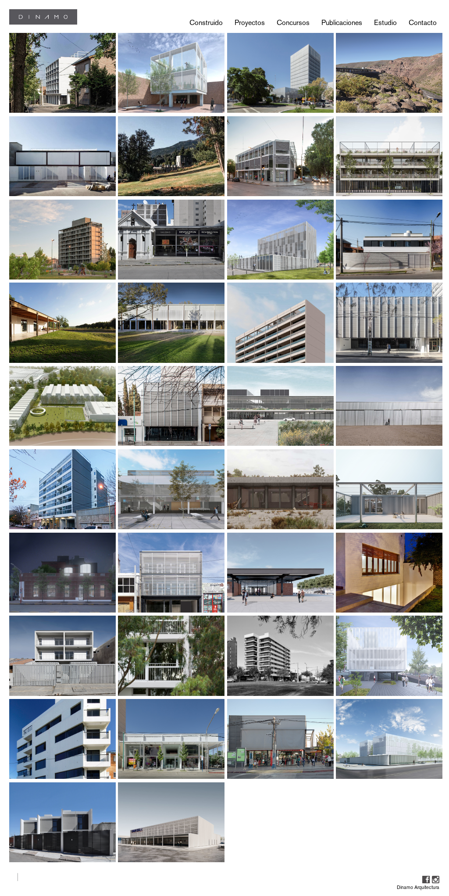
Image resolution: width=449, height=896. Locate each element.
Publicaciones (341, 22)
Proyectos (250, 22)
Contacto (423, 22)
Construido (206, 22)
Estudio (385, 22)
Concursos (293, 22)
